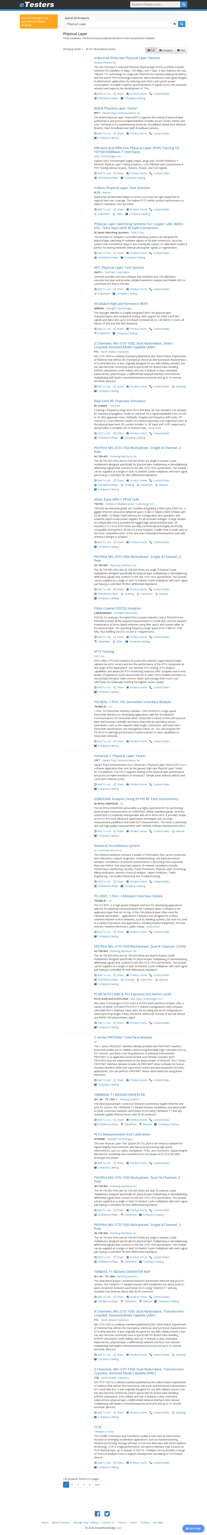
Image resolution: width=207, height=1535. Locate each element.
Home (44, 1522)
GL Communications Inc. (108, 850)
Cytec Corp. (137, 232)
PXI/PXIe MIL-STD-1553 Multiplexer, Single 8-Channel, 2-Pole (138, 450)
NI (110, 706)
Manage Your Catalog (85, 1522)
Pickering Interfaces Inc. (123, 456)
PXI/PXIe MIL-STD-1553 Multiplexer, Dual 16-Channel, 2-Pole (137, 1179)
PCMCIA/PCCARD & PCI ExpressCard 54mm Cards (132, 994)
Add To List (104, 93)
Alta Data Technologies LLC (147, 998)
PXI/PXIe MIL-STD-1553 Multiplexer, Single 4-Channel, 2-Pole (138, 558)
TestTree (115, 405)
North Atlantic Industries (115, 351)
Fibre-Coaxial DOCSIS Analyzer (117, 608)
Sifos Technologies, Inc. (107, 156)
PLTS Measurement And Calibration (122, 1134)
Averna (106, 192)
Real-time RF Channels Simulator (120, 401)
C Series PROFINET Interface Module (123, 1037)
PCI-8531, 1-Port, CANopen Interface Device (128, 896)
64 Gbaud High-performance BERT (121, 303)
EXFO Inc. (99, 656)
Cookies (144, 1522)
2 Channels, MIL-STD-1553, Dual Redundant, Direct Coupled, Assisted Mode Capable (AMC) (133, 345)
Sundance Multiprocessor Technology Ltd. (129, 504)
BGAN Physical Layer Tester (116, 108)
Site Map (158, 1522)
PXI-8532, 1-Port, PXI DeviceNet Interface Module (132, 702)
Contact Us (108, 1522)
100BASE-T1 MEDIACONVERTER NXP (122, 1271)
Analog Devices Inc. (105, 62)
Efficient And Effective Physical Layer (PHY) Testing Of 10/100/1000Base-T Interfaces (136, 150)
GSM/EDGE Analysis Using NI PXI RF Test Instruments (136, 799)
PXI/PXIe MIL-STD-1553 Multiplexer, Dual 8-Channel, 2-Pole (140, 946)
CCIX (97, 1427)
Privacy (122, 1522)
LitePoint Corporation (117, 272)
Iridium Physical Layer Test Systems (122, 188)
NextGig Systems (129, 1099)
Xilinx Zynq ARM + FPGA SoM (116, 499)
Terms (133, 1522)
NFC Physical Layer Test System (119, 267)
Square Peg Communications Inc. (121, 113)
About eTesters (61, 1522)
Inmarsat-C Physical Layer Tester (120, 756)
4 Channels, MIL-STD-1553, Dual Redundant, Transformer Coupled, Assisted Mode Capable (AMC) (139, 1313)
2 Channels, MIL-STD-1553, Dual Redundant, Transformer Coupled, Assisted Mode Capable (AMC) (139, 1371)
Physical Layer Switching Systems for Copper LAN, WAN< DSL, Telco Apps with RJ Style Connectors (138, 226)
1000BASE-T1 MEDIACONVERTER (119, 1094)
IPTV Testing (104, 651)
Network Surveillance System (117, 845)
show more (154, 428)
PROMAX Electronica (126, 613)
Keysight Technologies (119, 308)
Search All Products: (77, 18)
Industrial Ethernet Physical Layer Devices (127, 58)
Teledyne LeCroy (103, 1431)
